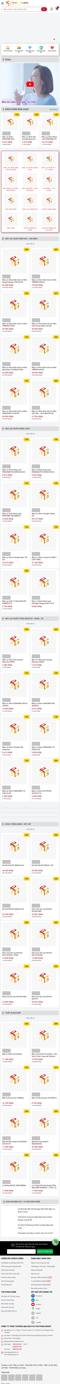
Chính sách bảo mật (7, 1279)
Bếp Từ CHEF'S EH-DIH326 (12, 1025)
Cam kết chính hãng (7, 1271)
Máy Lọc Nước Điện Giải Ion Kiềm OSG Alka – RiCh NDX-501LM (44, 384)
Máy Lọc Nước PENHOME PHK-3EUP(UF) (8, 109)
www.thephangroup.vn (11, 1326)
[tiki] (34, 1289)
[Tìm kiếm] (44, 9)
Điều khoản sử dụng (7, 1275)
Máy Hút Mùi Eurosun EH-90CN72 (44, 1069)
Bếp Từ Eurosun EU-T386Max (13, 1069)
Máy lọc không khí (37, 1241)
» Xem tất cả (30, 215)
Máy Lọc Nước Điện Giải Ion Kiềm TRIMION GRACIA (44, 252)
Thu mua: (7, 1320)
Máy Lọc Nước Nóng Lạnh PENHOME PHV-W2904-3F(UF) (43, 442)
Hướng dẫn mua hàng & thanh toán (12, 1234)
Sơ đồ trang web (6, 1256)
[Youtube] (33, 1275)
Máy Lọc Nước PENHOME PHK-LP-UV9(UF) (15, 676)
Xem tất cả (54, 81)
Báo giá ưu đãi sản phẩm (41, 1249)
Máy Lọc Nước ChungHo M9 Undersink (12, 720)
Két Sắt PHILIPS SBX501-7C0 (42, 837)
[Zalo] (33, 1271)
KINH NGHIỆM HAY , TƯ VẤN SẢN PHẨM (23, 1173)
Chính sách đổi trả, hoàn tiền (10, 1245)
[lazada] (36, 1294)
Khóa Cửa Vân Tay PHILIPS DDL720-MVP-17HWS (12, 925)
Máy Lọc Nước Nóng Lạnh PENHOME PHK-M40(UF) (12, 486)
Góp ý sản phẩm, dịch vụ (9, 1282)
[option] (10, 101)
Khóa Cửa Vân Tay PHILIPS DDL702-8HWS (42, 925)
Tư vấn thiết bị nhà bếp (41, 1252)
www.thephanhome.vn (11, 1323)
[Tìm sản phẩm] (24, 9)
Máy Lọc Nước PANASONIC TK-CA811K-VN (13, 763)
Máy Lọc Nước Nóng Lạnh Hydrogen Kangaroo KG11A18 (43, 574)
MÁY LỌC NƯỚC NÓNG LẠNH (17, 400)
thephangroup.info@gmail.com (14, 1313)
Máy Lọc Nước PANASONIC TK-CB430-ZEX (43, 720)
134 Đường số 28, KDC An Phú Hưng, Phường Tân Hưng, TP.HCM (32, 1307)
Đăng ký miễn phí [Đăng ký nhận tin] (45, 1223)
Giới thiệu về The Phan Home (10, 1268)
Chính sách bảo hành (8, 1241)
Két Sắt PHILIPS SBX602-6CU (13, 837)
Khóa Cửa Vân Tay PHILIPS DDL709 (42, 969)
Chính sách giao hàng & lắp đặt (11, 1238)
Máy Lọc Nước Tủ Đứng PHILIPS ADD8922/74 (14, 574)
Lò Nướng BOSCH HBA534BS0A (14, 1157)
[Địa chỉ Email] (21, 1223)
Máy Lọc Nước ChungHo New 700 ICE (14, 530)
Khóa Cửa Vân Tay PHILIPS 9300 (14, 968)
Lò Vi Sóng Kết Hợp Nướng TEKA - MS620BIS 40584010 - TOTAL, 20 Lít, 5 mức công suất (44, 1158)
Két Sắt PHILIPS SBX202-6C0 (13, 880)
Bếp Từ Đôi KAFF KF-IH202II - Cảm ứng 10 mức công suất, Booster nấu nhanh (44, 1027)
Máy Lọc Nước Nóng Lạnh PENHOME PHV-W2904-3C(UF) (13, 442)
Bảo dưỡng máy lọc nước (39, 1260)
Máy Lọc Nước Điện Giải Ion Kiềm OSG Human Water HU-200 (44, 296)
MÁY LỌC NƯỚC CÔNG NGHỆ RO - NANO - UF (24, 590)
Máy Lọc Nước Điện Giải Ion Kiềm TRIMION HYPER (14, 296)
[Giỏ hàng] (56, 9)
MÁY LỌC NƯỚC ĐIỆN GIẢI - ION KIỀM (21, 210)
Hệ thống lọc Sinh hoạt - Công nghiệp (43, 1238)
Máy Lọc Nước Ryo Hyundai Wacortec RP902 (12, 632)
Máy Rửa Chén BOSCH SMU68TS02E (40, 1114)
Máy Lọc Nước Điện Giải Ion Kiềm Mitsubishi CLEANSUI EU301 (14, 340)
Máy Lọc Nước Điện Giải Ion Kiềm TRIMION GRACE (44, 340)
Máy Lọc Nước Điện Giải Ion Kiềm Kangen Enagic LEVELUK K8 (14, 252)
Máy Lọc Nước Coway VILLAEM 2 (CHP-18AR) (44, 530)
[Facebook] (33, 1267)
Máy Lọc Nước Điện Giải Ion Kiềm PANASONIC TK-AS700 (14, 384)
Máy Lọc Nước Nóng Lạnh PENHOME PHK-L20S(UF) (50, 109)
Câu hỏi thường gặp (7, 1252)
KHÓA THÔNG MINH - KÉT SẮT (18, 795)
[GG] (33, 1280)
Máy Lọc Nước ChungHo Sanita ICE (43, 486)
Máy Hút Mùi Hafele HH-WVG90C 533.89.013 (14, 1114)
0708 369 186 (17, 1318)
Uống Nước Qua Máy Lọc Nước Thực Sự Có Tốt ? (35, 1204)
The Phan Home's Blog (8, 1249)
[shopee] (36, 1284)
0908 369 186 (17, 1320)
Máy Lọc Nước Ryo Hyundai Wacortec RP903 (29, 109)
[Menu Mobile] (3, 3)
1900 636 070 (17, 1315)
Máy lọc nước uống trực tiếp (40, 1234)
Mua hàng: (7, 1315)
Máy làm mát (35, 1245)
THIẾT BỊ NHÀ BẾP (13, 984)
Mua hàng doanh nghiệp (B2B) (41, 1256)
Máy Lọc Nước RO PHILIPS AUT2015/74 (42, 763)
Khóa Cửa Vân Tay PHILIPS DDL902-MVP (42, 882)
